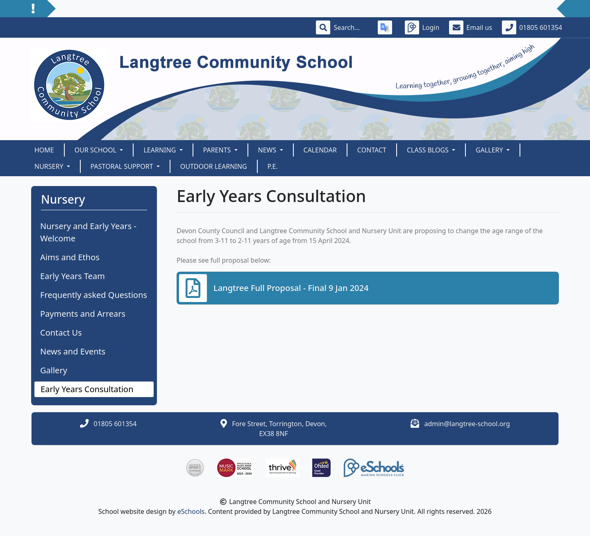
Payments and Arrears (82, 313)
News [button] (268, 149)
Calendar (320, 149)
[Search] (350, 27)
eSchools (191, 511)
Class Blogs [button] (428, 149)
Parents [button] (218, 149)
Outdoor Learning (213, 166)
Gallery (53, 370)
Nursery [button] (49, 166)
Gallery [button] (490, 149)
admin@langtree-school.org (467, 423)
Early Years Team (72, 276)
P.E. (273, 166)
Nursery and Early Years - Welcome (88, 232)
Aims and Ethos (70, 257)
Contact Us (61, 332)
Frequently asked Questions (93, 294)
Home (44, 149)
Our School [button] (96, 149)
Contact (371, 149)
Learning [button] (160, 149)
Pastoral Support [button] (123, 166)
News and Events (72, 351)
